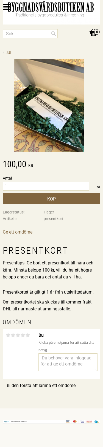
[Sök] (53, 33)
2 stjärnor (12, 335)
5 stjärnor (27, 335)
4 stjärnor (22, 335)
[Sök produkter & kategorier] (30, 33)
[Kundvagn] (51, 26)
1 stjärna (7, 335)
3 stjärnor (17, 335)
